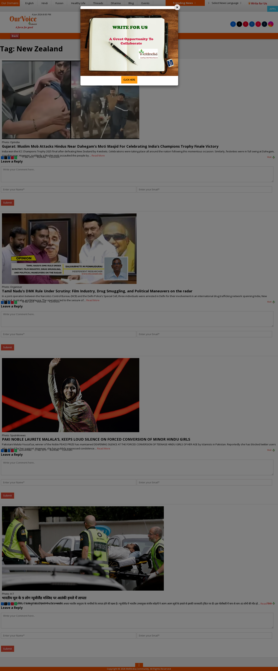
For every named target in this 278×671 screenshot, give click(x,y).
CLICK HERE (129, 79)
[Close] (177, 7)
